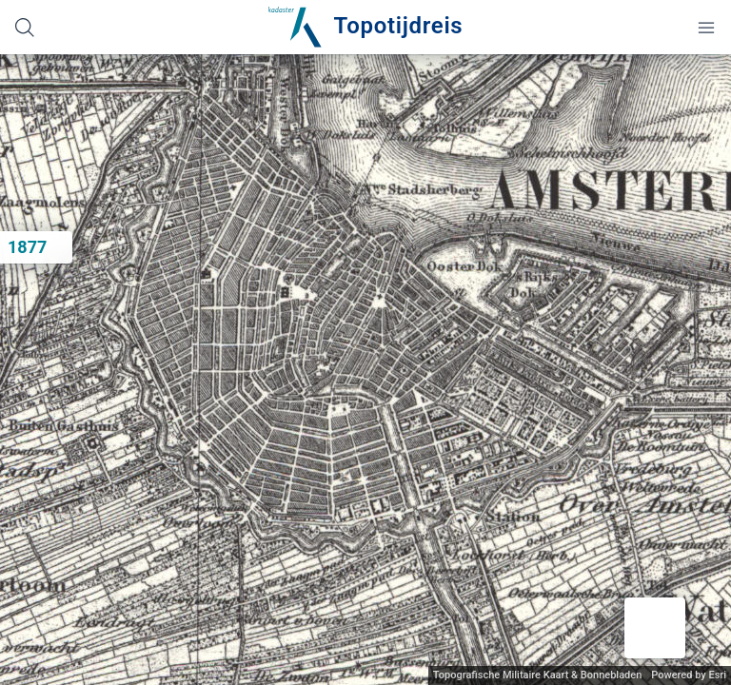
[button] (654, 627)
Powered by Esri (688, 675)
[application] (365, 369)
